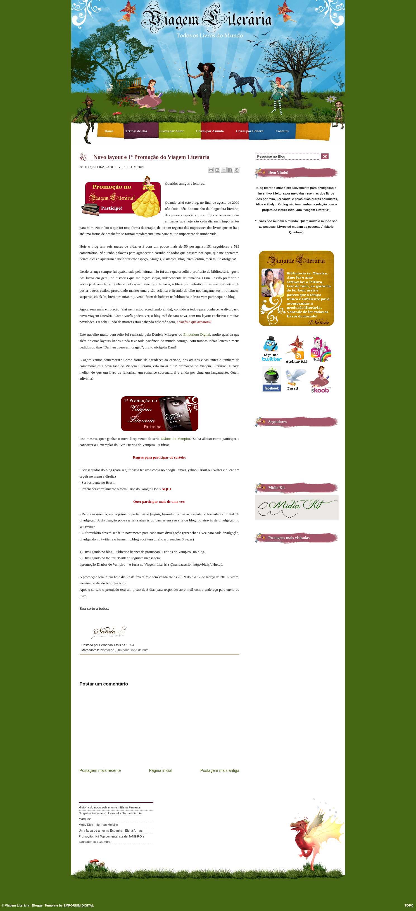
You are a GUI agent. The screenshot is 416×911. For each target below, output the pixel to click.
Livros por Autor (172, 131)
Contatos (282, 131)
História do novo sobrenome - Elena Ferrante (110, 807)
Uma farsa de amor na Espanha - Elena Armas (111, 830)
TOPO (409, 905)
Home (109, 131)
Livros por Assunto (210, 131)
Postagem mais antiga (219, 770)
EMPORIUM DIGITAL (78, 905)
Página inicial (160, 770)
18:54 (130, 645)
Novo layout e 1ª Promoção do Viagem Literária (152, 157)
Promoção (107, 650)
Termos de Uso (137, 131)
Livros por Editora (250, 131)
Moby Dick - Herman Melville (98, 824)
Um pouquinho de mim (132, 650)
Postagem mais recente (100, 770)
